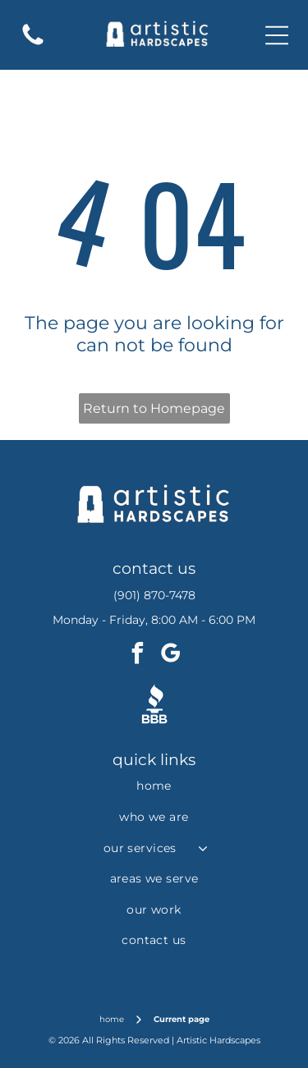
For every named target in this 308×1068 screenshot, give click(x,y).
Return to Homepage (154, 408)
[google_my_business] (170, 655)
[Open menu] (277, 35)
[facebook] (138, 655)
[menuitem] (154, 786)
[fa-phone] (33, 44)
